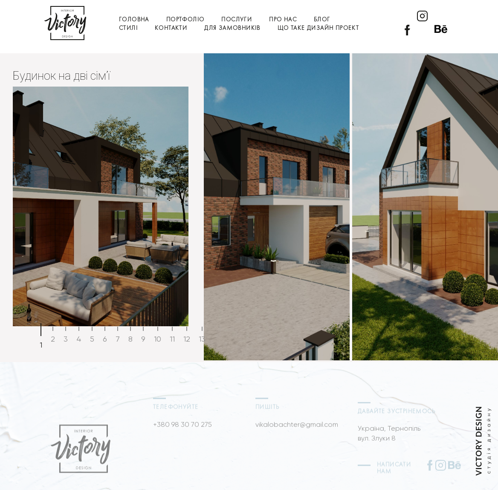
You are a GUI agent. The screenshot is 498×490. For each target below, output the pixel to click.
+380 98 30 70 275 (182, 433)
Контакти (171, 28)
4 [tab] (78, 338)
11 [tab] (172, 338)
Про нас (283, 20)
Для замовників (232, 28)
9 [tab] (143, 338)
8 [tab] (130, 338)
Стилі (128, 28)
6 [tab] (105, 338)
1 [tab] (41, 344)
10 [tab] (157, 338)
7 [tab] (118, 338)
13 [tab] (202, 338)
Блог (322, 20)
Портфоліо (185, 20)
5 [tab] (92, 338)
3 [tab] (66, 338)
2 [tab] (53, 338)
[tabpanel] (249, 206)
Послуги (236, 20)
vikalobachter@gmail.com (296, 433)
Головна (134, 20)
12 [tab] (186, 338)
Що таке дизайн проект (318, 28)
